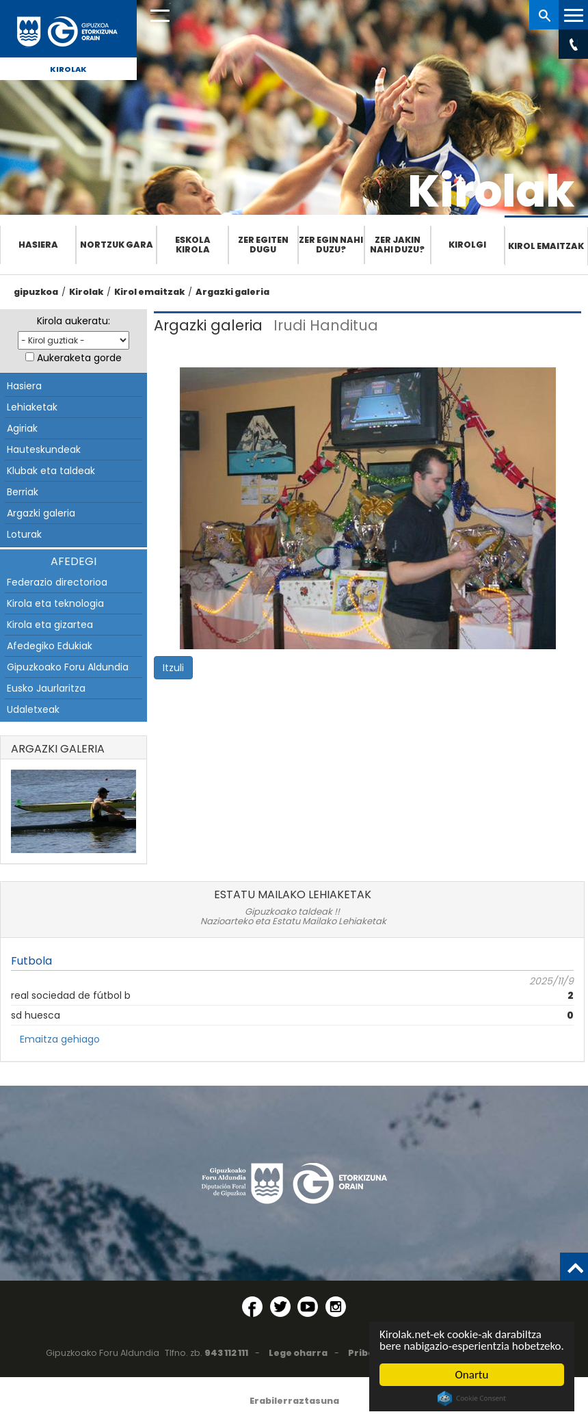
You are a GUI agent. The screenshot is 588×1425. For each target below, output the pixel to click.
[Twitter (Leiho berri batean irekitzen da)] (280, 1306)
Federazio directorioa (57, 582)
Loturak (24, 534)
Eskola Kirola (193, 244)
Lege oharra (298, 1353)
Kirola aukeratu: (73, 321)
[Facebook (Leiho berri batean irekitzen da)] (252, 1306)
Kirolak (68, 69)
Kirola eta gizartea (50, 624)
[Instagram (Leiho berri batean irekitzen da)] (335, 1306)
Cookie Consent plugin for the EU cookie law (472, 1398)
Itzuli (173, 668)
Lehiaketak (32, 407)
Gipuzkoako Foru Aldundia (68, 667)
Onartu (472, 1375)
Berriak (22, 492)
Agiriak (22, 428)
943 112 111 (226, 1353)
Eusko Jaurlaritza (46, 688)
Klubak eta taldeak (51, 471)
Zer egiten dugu (263, 244)
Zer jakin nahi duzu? (397, 244)
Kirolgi (467, 244)
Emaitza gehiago (60, 1039)
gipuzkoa (36, 292)
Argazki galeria (232, 292)
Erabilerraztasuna (294, 1401)
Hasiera (38, 244)
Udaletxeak (33, 709)
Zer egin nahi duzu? (331, 244)
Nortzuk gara (116, 244)
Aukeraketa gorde (79, 358)
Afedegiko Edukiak (49, 646)
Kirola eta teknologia (55, 603)
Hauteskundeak (44, 449)
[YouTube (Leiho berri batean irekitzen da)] (307, 1306)
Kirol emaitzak (546, 246)
